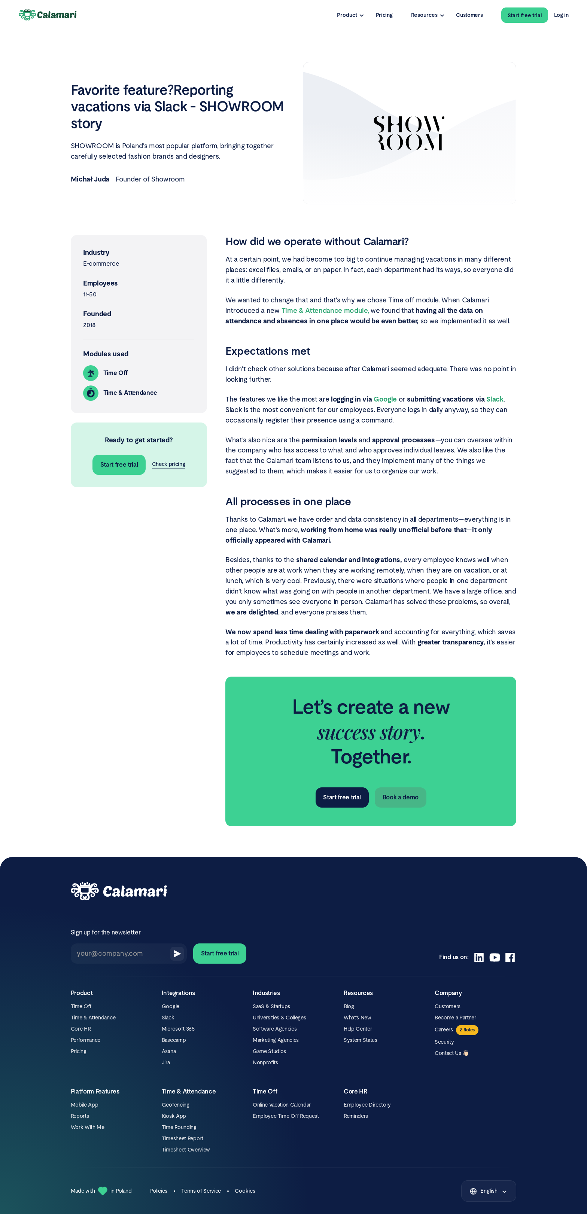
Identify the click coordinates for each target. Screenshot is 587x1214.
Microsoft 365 (178, 1029)
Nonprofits (265, 1062)
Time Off (81, 1006)
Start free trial (525, 15)
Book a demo (401, 797)
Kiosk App (174, 1116)
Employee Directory (367, 1105)
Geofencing (175, 1105)
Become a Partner (455, 1018)
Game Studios (269, 1051)
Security (444, 1042)
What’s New (357, 1018)
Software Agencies (274, 1029)
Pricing (384, 15)
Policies (158, 1191)
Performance (85, 1040)
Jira (166, 1062)
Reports (80, 1116)
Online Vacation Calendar (282, 1105)
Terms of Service (201, 1191)
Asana (169, 1051)
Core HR (81, 1029)
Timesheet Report (182, 1138)
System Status (360, 1040)
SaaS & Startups (271, 1006)
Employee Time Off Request (286, 1116)
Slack (168, 1018)
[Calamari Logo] (48, 15)
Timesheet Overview (186, 1150)
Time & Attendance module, (325, 310)
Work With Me (87, 1127)
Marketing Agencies (276, 1040)
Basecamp (174, 1040)
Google (170, 1006)
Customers (469, 15)
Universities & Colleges (279, 1018)
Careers (444, 1029)
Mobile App (84, 1105)
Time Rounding (179, 1127)
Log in (561, 15)
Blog (349, 1006)
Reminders (356, 1116)
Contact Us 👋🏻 (452, 1053)
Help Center (358, 1029)
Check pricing (168, 464)
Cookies (245, 1191)
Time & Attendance (93, 1018)
